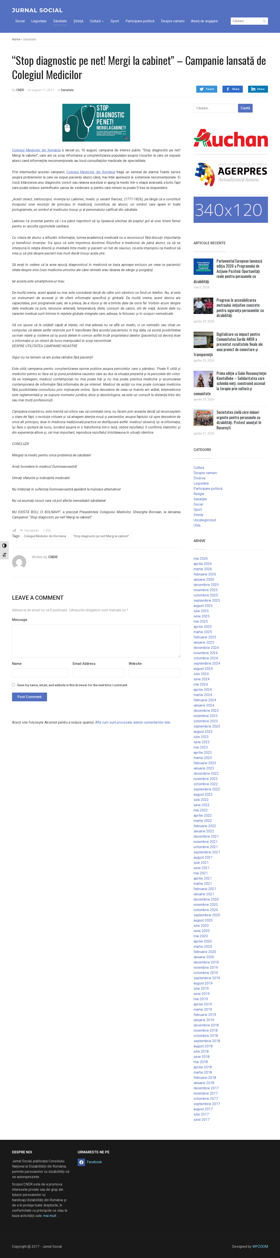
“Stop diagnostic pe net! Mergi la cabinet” (101, 536)
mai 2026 (201, 558)
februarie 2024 (205, 700)
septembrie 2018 (207, 1041)
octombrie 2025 (206, 595)
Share (236, 89)
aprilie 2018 (203, 1067)
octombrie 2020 (206, 910)
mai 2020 (201, 936)
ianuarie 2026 (204, 579)
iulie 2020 (201, 926)
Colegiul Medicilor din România (36, 150)
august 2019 (203, 983)
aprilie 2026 (203, 564)
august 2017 (203, 1109)
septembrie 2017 (207, 1104)
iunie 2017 (202, 1120)
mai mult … (51, 1216)
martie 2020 (203, 946)
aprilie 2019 (203, 1004)
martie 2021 (203, 884)
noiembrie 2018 (206, 1030)
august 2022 (203, 794)
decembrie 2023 (206, 711)
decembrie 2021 (206, 836)
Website (135, 664)
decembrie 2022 (206, 773)
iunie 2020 (202, 931)
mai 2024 (201, 684)
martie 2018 (203, 1072)
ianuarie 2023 (204, 768)
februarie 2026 (205, 574)
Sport (115, 21)
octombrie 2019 (206, 973)
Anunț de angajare (204, 21)
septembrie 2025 (207, 600)
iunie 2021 (202, 868)
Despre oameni (172, 21)
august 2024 (203, 669)
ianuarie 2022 (204, 831)
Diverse (200, 478)
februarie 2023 (205, 763)
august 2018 (203, 1046)
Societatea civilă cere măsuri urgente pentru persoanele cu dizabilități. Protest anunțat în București (239, 419)
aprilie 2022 (203, 815)
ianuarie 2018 (204, 1083)
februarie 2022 (205, 826)
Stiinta (198, 515)
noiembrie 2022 (206, 779)
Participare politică (140, 21)
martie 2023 (203, 758)
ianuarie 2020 (204, 957)
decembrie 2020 (206, 899)
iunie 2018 (202, 1057)
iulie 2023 (201, 737)
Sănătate (60, 21)
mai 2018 (201, 1062)
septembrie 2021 (207, 852)
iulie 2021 (201, 863)
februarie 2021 (205, 889)
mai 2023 (201, 747)
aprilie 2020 (203, 941)
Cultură (95, 21)
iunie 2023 (202, 742)
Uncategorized (205, 520)
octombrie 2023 (206, 721)
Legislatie (201, 483)
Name (16, 664)
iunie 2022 (202, 805)
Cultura (199, 468)
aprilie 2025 (203, 627)
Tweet (210, 89)
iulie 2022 (201, 800)
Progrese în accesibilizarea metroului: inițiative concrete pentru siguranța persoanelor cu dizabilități (240, 307)
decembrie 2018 (206, 1025)
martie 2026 (203, 569)
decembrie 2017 (206, 1088)
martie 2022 (203, 821)
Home (16, 39)
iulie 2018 (201, 1051)
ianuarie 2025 (204, 642)
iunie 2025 (202, 616)
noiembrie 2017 (206, 1093)
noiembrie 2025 (206, 590)
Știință (78, 21)
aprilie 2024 (203, 690)
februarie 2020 (205, 952)
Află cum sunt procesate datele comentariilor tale (132, 722)
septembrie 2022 (207, 789)
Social (20, 21)
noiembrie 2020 (206, 905)
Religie (199, 494)
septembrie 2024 (207, 663)
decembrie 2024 (206, 648)
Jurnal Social (37, 10)
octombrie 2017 (206, 1099)
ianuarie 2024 (204, 705)
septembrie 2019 (207, 978)
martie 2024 (203, 695)
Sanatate (67, 90)
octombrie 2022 (206, 784)
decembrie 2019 (206, 962)
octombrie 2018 (206, 1036)
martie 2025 (203, 632)
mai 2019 (201, 999)
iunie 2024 (202, 679)
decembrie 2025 (206, 585)
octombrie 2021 (206, 847)
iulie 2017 (201, 1114)
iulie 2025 (201, 611)
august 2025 (203, 606)
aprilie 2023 (203, 752)
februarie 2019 (205, 1015)
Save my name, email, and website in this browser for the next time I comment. (72, 685)
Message (19, 620)
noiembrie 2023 (206, 716)
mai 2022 (201, 810)
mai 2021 (201, 873)
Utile (197, 525)
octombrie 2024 (206, 658)
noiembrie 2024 (206, 653)
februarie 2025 (205, 637)
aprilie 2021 (203, 878)
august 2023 (203, 732)
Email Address (84, 664)
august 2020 (203, 920)
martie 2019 (203, 1009)
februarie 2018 (205, 1078)
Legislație (39, 21)
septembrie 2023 (207, 726)
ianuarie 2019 (204, 1020)
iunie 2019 (202, 994)
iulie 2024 (201, 674)
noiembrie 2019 (206, 967)
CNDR (20, 90)
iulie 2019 (201, 988)
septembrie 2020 (207, 915)
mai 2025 (201, 621)
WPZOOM (260, 1246)
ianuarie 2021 (204, 894)
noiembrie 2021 (206, 842)
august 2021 (203, 857)
